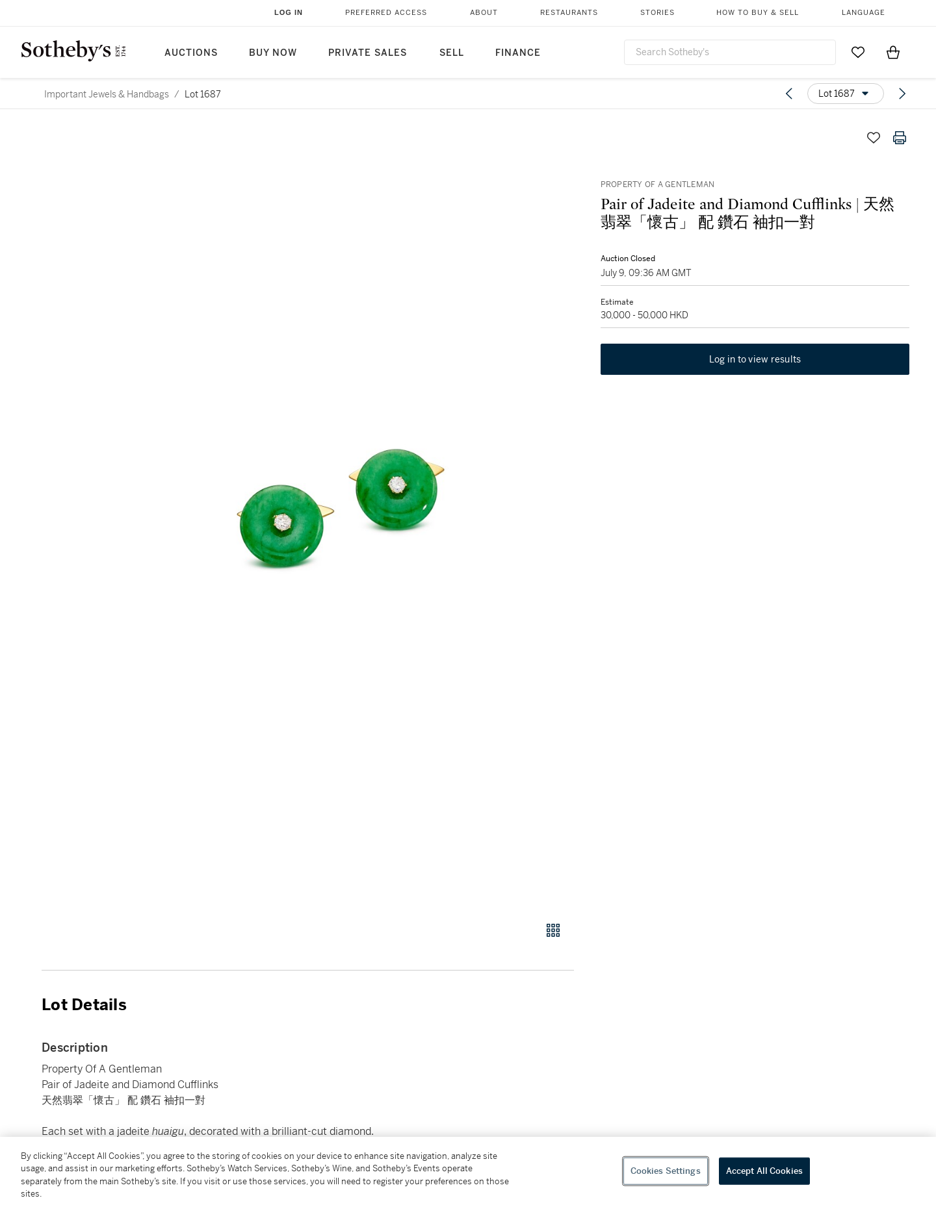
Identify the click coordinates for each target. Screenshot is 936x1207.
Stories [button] (657, 12)
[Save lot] (873, 137)
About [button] (484, 12)
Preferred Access (386, 12)
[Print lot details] (899, 137)
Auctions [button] (191, 52)
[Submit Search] (821, 52)
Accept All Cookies (764, 1170)
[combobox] (730, 52)
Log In (288, 12)
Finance (518, 52)
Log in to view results (755, 360)
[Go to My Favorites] (858, 52)
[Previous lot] (789, 93)
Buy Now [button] (273, 52)
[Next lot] (902, 93)
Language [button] (863, 12)
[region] (468, 1172)
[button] (357, 516)
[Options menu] (845, 93)
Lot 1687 (203, 94)
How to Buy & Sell (757, 12)
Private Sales (367, 52)
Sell (451, 52)
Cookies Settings (665, 1170)
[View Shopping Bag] (893, 52)
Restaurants (569, 12)
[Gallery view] (553, 930)
